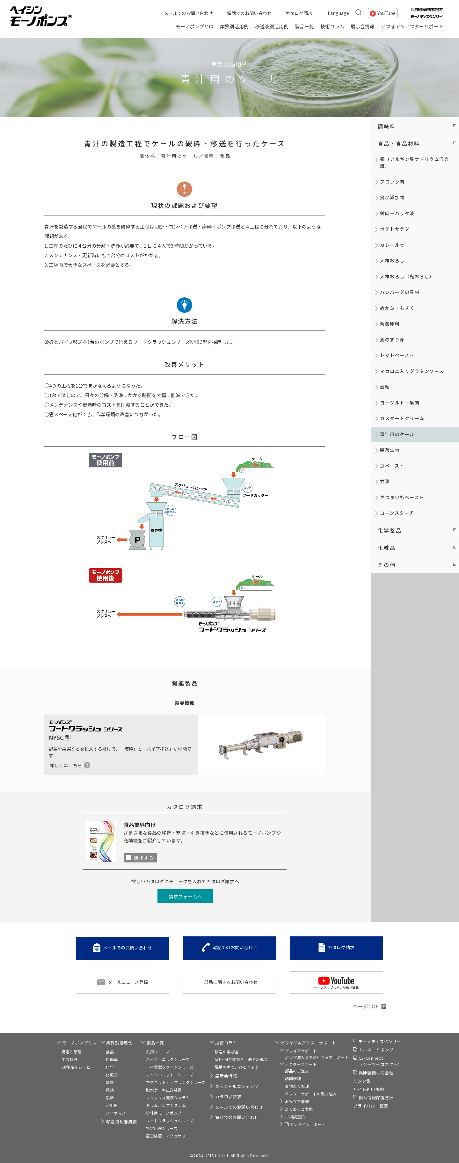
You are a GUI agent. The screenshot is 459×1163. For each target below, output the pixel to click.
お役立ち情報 (297, 1101)
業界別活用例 (234, 26)
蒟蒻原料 (390, 323)
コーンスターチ (397, 513)
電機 (110, 1082)
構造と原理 (72, 1051)
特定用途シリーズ (162, 1128)
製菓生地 (390, 450)
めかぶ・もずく (397, 308)
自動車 (112, 1059)
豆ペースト (392, 465)
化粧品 (112, 1074)
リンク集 (362, 1081)
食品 (110, 1051)
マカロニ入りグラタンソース (412, 371)
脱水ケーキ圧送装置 (164, 1090)
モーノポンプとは (195, 26)
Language (338, 13)
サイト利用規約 (368, 1089)
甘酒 (385, 481)
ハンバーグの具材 (399, 292)
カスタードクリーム (402, 418)
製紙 (110, 1097)
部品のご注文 (297, 1070)
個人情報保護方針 (376, 1097)
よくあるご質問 (299, 1109)
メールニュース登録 (128, 982)
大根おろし (392, 260)
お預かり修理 (297, 1086)
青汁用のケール (397, 434)
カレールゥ (392, 245)
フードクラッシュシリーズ (169, 1120)
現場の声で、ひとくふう (237, 1067)
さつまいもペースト (402, 497)
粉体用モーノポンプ (164, 1113)
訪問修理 (293, 1078)
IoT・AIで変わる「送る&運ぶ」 (243, 1059)
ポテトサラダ (395, 229)
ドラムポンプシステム (166, 1105)
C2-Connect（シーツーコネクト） (380, 1061)
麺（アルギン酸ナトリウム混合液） (414, 162)
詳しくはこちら (65, 765)
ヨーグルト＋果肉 (399, 402)
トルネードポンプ (376, 1050)
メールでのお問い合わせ (188, 13)
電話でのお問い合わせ (249, 13)
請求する (144, 858)
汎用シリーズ (158, 1051)
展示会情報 (363, 26)
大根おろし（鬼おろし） (407, 276)
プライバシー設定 (370, 1106)
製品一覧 (304, 26)
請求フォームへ (185, 896)
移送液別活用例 (271, 26)
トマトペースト (397, 355)
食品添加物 (392, 197)
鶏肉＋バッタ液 (397, 213)
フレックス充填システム (168, 1097)
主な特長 (69, 1059)
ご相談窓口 (295, 1116)
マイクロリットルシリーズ (169, 1074)
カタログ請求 (299, 13)
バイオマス (116, 1113)
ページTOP (366, 1006)
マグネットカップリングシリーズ (176, 1082)
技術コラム (332, 26)
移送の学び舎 (227, 1051)
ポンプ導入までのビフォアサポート (317, 1057)
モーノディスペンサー (380, 1041)
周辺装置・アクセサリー (168, 1135)
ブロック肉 (392, 181)
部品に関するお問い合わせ (231, 982)
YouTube (386, 13)
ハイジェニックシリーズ (168, 1059)
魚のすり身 (392, 339)
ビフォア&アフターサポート (308, 1043)
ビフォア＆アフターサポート (412, 26)
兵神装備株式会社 (376, 1073)
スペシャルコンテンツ (237, 1086)
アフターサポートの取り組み (311, 1093)
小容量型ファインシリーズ (169, 1067)
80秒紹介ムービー (78, 1067)
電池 (110, 1090)
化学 (110, 1067)
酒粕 (385, 386)
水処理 (112, 1105)
